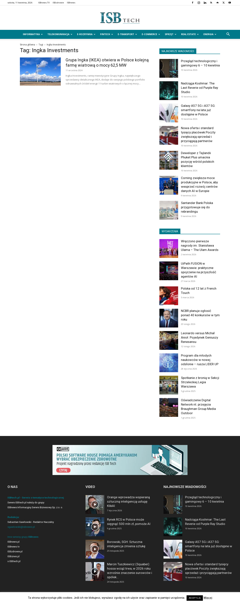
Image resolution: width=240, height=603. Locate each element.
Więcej (208, 597)
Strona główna (27, 44)
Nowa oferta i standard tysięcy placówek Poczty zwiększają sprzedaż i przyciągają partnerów (208, 568)
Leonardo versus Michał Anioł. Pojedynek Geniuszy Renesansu (199, 337)
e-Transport (127, 34)
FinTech (106, 34)
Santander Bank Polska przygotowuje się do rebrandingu (197, 207)
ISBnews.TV (44, 2)
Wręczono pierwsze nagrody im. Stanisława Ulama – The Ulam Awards (199, 245)
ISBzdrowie (58, 2)
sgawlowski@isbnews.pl (21, 526)
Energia (209, 34)
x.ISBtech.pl (14, 561)
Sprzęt (170, 34)
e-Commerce (151, 34)
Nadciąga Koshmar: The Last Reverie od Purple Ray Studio (199, 87)
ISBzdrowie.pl (15, 551)
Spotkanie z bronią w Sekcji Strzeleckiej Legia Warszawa (200, 382)
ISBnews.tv (14, 546)
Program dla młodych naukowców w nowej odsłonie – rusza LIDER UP (199, 360)
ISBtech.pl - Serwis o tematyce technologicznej (36, 497)
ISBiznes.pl (14, 556)
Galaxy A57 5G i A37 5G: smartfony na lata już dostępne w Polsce (198, 110)
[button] (228, 34)
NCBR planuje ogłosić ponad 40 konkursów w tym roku (200, 315)
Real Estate (190, 34)
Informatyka (33, 34)
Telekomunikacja (59, 34)
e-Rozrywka (86, 34)
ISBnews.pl (14, 541)
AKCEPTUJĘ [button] (195, 598)
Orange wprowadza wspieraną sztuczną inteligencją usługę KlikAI (128, 501)
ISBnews (71, 2)
